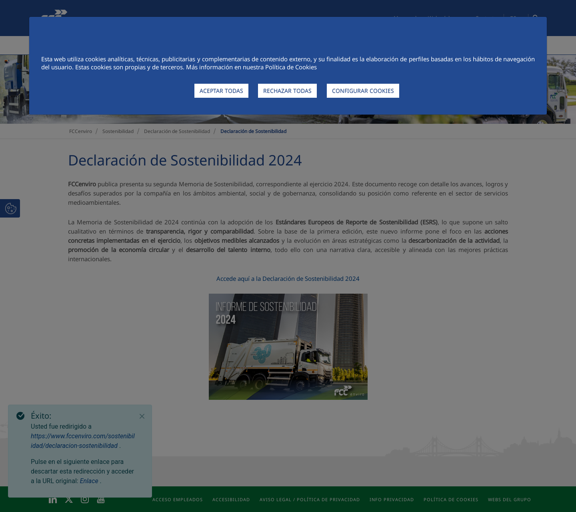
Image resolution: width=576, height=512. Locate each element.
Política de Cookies (291, 67)
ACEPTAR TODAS (221, 91)
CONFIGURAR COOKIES (363, 91)
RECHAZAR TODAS (287, 91)
